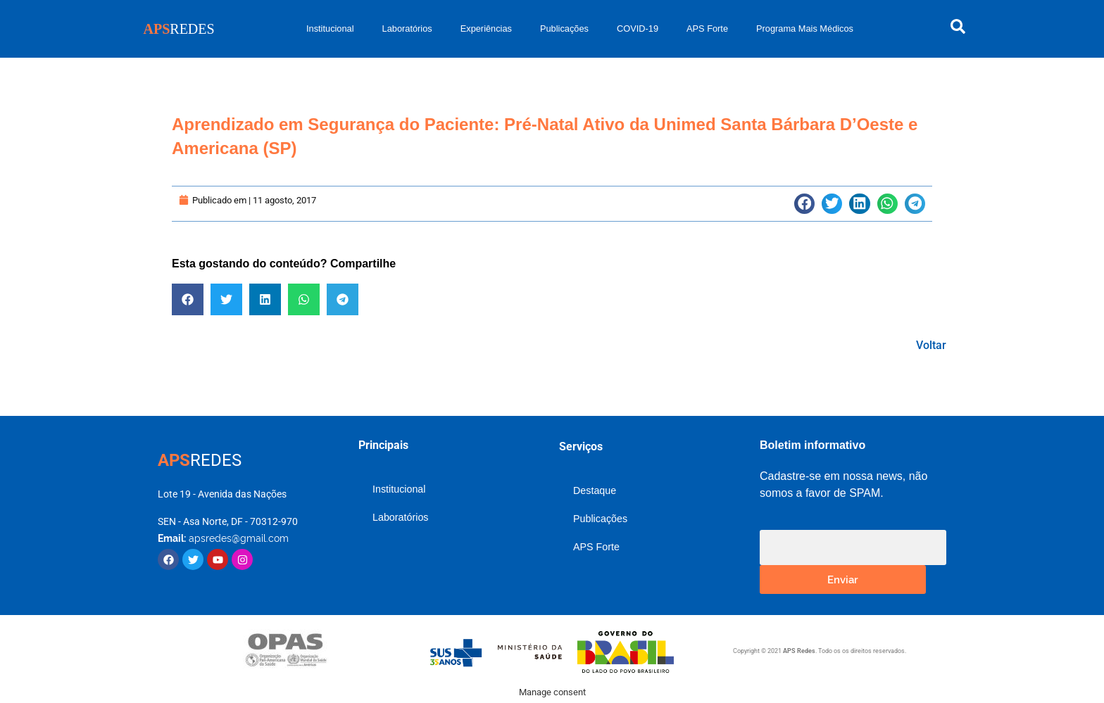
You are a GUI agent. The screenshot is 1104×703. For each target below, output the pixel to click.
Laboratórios (407, 28)
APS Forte (707, 28)
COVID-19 (637, 28)
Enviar (842, 578)
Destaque (594, 490)
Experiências (486, 28)
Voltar (931, 345)
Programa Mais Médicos (804, 28)
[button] (804, 204)
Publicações (564, 28)
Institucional (330, 28)
